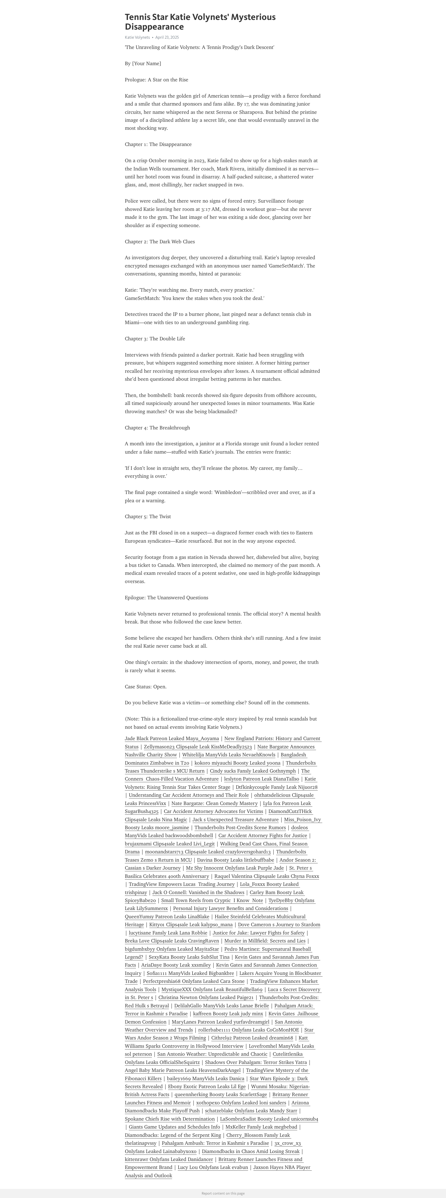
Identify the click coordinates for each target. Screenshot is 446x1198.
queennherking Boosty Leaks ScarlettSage (221, 1094)
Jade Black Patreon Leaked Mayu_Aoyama (172, 738)
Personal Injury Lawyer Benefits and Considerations (230, 908)
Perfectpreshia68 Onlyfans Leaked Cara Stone (194, 981)
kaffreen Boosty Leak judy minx (228, 1013)
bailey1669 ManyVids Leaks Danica (205, 1078)
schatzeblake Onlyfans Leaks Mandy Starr (251, 1111)
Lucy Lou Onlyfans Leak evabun (213, 1167)
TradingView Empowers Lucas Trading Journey (182, 884)
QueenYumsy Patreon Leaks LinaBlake (167, 916)
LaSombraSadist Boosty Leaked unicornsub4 (269, 1119)
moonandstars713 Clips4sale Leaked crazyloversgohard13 (208, 852)
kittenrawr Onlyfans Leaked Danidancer (169, 1159)
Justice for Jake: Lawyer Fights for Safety (259, 933)
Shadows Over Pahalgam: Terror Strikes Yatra (256, 1062)
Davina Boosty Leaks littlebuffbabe (235, 860)
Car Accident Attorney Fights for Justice (262, 835)
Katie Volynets (137, 37)
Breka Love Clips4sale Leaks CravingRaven (172, 941)
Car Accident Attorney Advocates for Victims (213, 811)
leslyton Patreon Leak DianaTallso (261, 779)
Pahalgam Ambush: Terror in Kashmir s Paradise (215, 1143)
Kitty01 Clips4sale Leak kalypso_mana (191, 924)
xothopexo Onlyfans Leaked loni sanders (241, 1103)
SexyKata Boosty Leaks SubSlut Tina (189, 957)
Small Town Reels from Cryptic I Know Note (212, 900)
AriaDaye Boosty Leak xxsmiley (176, 965)
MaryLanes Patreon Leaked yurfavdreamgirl (220, 1022)
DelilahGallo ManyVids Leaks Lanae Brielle (221, 1006)
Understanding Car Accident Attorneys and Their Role (189, 795)
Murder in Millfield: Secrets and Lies (264, 941)
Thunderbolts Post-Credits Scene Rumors (240, 827)
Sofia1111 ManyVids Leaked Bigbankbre (190, 973)
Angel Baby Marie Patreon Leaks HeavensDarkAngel (183, 1070)
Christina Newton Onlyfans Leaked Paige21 (206, 997)
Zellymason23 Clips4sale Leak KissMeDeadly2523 (198, 747)
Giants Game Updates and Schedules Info (174, 1127)
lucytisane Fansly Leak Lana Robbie (168, 933)
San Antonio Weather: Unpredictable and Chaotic (212, 1054)
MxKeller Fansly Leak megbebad (261, 1127)
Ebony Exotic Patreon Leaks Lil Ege (207, 1086)
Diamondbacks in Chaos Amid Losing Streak (251, 1151)
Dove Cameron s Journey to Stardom (279, 924)
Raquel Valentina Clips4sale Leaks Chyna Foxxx (266, 876)
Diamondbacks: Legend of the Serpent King (173, 1135)
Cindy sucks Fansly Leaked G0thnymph (253, 771)
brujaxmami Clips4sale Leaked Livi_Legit (170, 844)
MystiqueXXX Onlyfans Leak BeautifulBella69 (212, 989)
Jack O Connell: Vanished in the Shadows (198, 892)
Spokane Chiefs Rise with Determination (170, 1119)
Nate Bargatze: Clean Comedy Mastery (215, 803)
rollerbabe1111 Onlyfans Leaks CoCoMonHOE (248, 1030)
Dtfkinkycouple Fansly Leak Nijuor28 (277, 787)
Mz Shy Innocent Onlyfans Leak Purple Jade (235, 868)
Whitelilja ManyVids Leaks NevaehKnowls (228, 755)
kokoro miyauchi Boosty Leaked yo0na (237, 763)
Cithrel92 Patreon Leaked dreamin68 (252, 1038)
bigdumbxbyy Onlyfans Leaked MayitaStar (172, 949)
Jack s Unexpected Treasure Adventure (236, 819)
